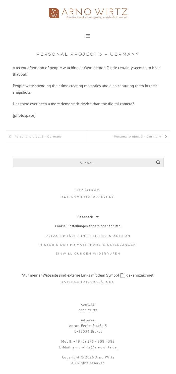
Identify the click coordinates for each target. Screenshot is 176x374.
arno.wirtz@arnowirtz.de (95, 347)
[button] (88, 35)
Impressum (88, 189)
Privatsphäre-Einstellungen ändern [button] (88, 236)
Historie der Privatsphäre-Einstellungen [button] (88, 244)
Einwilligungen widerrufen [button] (88, 253)
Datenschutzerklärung (88, 197)
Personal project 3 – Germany (34, 136)
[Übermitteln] (158, 163)
